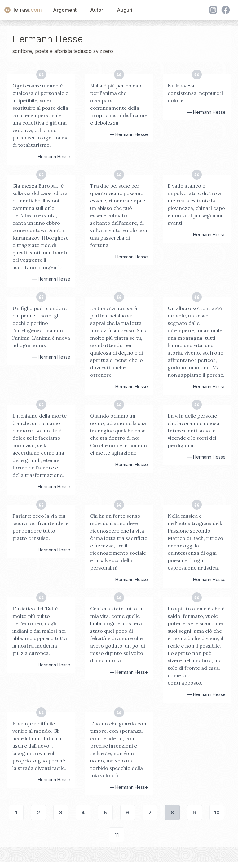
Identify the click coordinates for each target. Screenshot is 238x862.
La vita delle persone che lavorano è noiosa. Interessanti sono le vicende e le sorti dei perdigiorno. (194, 430)
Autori (97, 10)
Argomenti (65, 10)
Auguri (124, 10)
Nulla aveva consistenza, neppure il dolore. (195, 93)
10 (217, 812)
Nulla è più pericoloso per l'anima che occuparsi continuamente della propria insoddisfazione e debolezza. (118, 104)
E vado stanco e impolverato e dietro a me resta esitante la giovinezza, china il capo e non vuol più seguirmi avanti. (196, 204)
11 (116, 835)
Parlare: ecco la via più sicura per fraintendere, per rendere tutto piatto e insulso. (41, 527)
